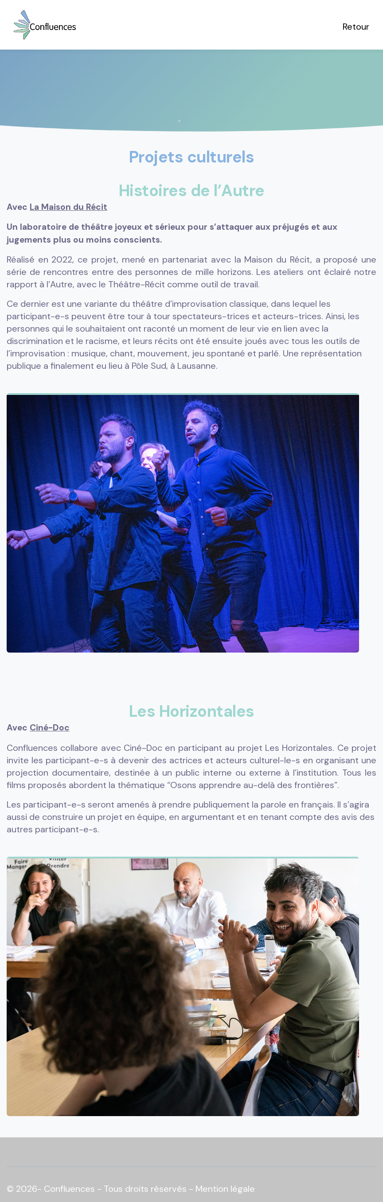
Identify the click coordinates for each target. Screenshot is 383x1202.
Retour (356, 26)
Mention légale (225, 1188)
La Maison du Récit (68, 207)
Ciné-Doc (50, 727)
